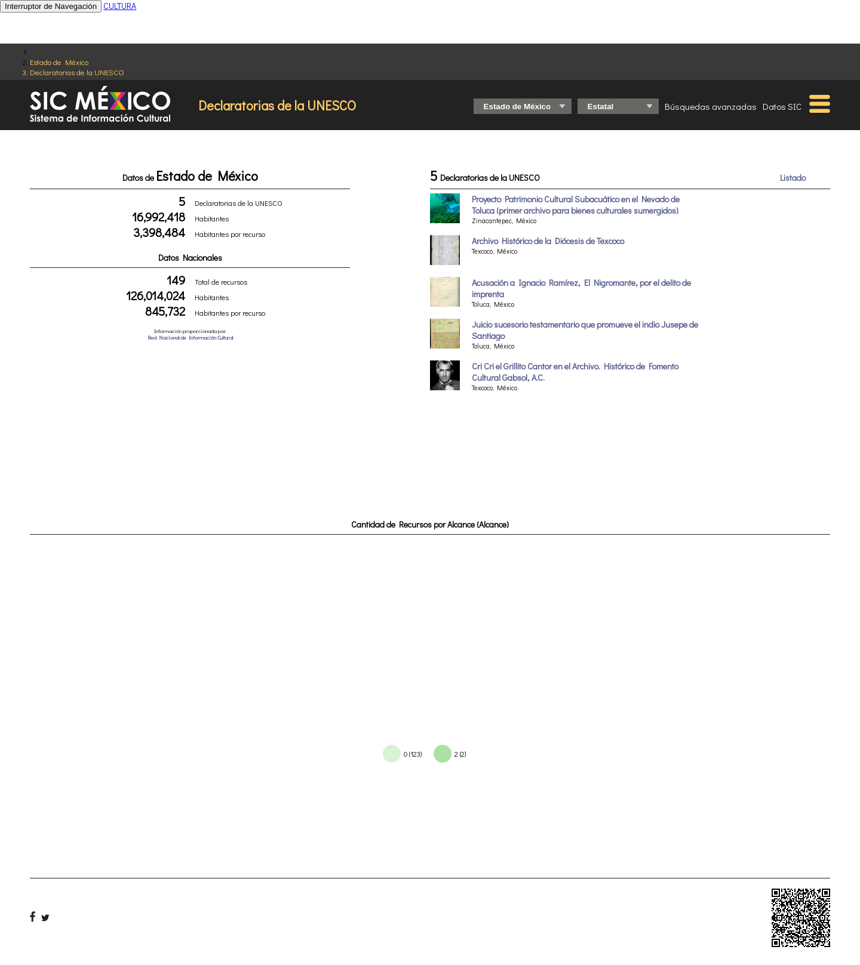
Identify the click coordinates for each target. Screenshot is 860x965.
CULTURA (119, 5)
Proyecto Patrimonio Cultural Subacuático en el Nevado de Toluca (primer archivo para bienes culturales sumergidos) (576, 204)
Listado (793, 177)
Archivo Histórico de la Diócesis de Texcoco (548, 240)
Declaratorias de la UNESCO (77, 72)
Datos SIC (782, 106)
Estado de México (59, 62)
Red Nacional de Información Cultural (190, 337)
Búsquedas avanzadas (711, 106)
